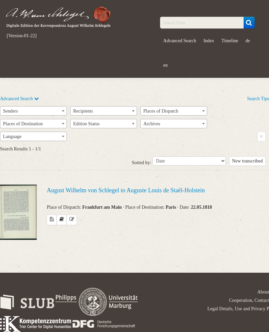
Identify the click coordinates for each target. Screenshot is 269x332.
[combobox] (33, 111)
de (248, 40)
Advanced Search (179, 40)
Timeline (230, 40)
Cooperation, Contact (249, 300)
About (263, 291)
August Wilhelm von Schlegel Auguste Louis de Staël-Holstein (126, 190)
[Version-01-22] (21, 36)
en (165, 65)
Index (209, 40)
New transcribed (247, 160)
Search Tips (258, 98)
